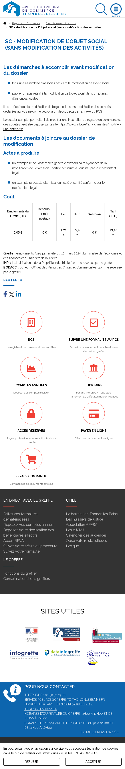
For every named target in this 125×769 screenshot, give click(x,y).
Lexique (72, 546)
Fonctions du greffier (20, 573)
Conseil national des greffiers (26, 579)
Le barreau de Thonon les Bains (92, 514)
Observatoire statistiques (86, 541)
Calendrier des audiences (86, 535)
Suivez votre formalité (21, 551)
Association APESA (81, 525)
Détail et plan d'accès (99, 732)
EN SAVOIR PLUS (86, 753)
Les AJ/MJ (75, 530)
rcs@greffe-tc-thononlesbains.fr (75, 699)
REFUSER (31, 761)
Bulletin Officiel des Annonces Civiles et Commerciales (58, 267)
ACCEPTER (93, 761)
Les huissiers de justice (84, 519)
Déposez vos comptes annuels (28, 525)
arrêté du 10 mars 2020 (64, 253)
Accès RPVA (13, 541)
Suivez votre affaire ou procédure (30, 546)
